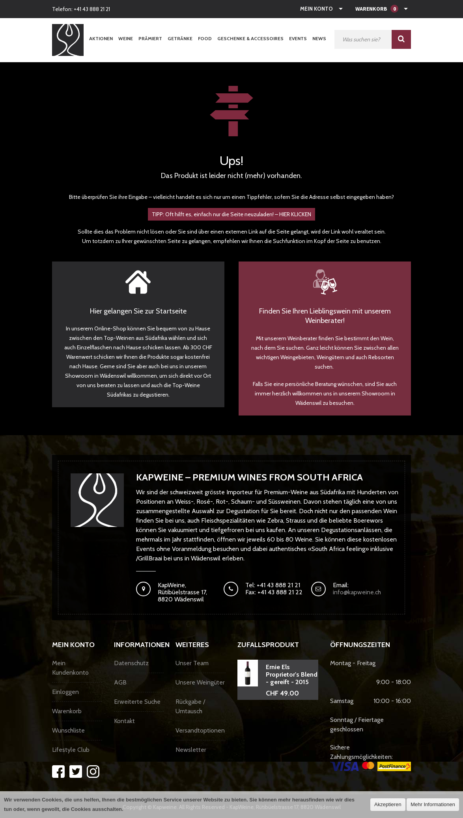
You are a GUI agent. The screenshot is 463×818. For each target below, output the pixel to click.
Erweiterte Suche (137, 701)
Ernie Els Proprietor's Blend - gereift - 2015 (291, 674)
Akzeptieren (387, 804)
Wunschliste (68, 730)
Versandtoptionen (200, 730)
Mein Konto (316, 9)
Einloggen (65, 692)
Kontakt (124, 721)
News (319, 38)
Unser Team (192, 663)
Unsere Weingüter (200, 682)
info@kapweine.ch (357, 592)
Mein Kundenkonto (70, 667)
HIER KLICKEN (295, 214)
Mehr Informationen (433, 804)
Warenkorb (67, 711)
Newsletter (190, 749)
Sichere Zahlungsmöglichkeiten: (370, 757)
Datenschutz (131, 663)
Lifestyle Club (71, 749)
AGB (120, 682)
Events (298, 38)
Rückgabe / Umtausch (190, 706)
